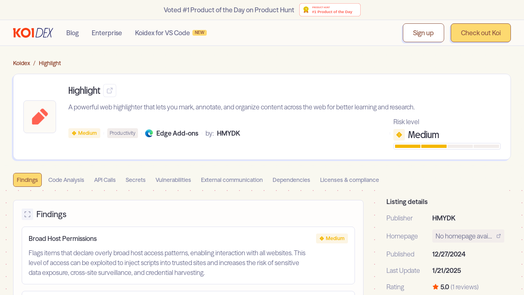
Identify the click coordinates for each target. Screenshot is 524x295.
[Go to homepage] (33, 33)
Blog (72, 33)
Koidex (21, 63)
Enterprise (107, 33)
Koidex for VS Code (171, 33)
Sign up (423, 33)
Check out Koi (481, 33)
